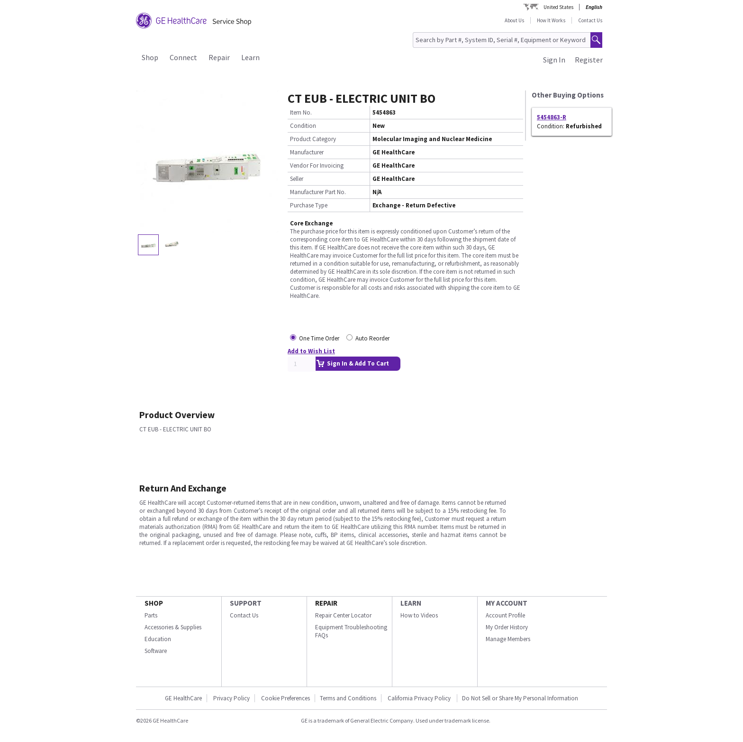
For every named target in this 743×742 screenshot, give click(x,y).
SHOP (154, 603)
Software (156, 651)
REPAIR (326, 603)
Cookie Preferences (285, 698)
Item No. (301, 112)
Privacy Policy (231, 698)
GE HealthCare (183, 698)
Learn (250, 57)
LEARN (410, 603)
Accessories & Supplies (173, 627)
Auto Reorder (372, 338)
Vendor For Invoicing (317, 165)
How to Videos (419, 615)
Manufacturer (307, 152)
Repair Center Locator (343, 615)
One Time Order (319, 338)
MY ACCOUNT (506, 603)
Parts (151, 615)
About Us (514, 20)
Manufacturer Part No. (318, 192)
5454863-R (551, 117)
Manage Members (508, 639)
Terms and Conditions (348, 698)
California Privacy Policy (420, 698)
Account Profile (505, 615)
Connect (183, 57)
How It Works (551, 20)
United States (558, 7)
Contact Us (590, 20)
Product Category (313, 139)
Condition (303, 126)
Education (158, 639)
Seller (296, 179)
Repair (219, 57)
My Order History (507, 627)
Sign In (554, 59)
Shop (150, 57)
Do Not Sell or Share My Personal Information (520, 698)
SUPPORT (246, 603)
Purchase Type (308, 205)
